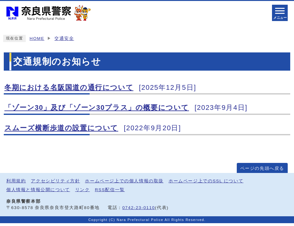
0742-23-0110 (138, 207)
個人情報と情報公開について (38, 189)
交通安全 (64, 38)
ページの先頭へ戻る (262, 168)
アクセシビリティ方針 (55, 181)
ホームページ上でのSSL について (206, 181)
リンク (82, 189)
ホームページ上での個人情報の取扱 (124, 181)
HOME (37, 38)
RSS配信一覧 (110, 189)
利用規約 (16, 181)
